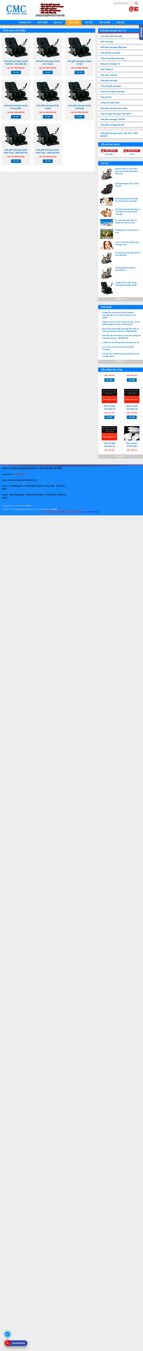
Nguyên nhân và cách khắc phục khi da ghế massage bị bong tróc (126, 171)
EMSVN (54, 509)
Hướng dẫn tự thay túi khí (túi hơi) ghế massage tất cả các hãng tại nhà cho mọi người (119, 315)
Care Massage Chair (22, 509)
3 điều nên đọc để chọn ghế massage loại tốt (120, 343)
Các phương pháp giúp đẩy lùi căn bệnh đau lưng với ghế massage (127, 211)
